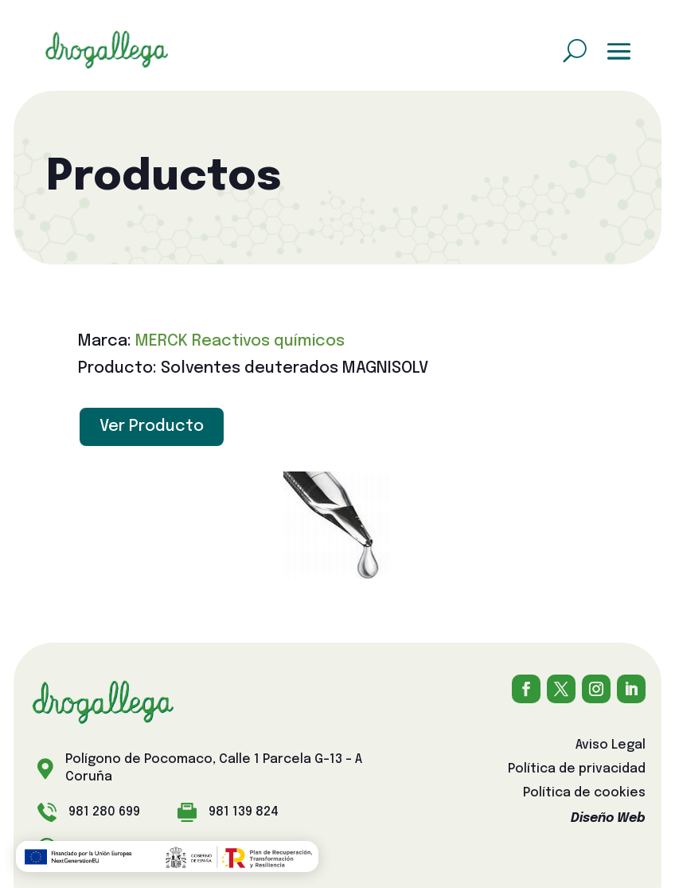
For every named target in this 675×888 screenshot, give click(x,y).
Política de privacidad (577, 770)
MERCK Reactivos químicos (240, 341)
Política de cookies (584, 794)
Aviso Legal (611, 746)
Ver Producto (151, 426)
